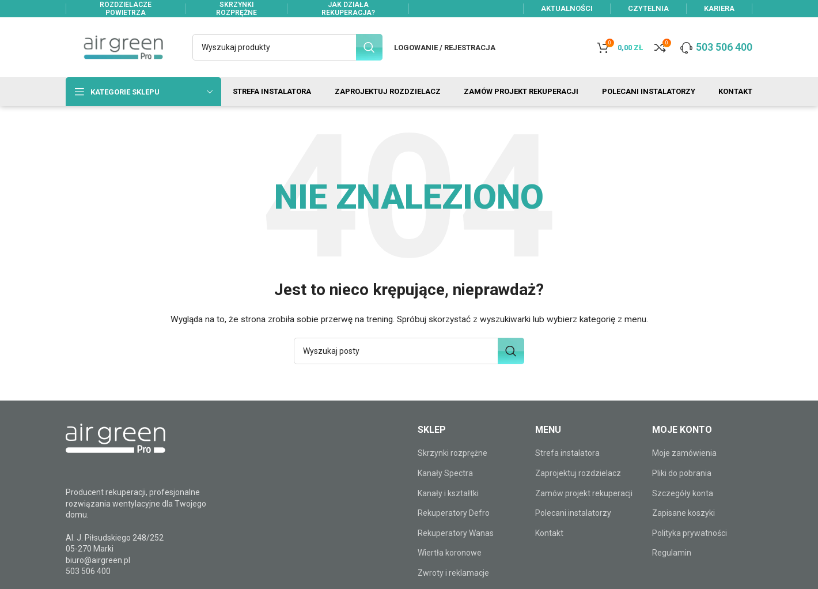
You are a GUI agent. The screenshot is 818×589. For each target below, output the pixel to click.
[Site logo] (123, 46)
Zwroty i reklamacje (453, 572)
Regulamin (671, 552)
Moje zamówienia (684, 453)
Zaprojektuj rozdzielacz (578, 473)
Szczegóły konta (682, 493)
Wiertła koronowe (450, 552)
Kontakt (549, 533)
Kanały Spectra (445, 473)
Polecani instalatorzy (573, 513)
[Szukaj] (287, 47)
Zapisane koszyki (683, 513)
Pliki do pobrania (681, 473)
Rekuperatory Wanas (456, 533)
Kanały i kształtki (448, 493)
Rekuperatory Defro (454, 513)
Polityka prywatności (689, 533)
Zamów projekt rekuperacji (584, 493)
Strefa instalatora (567, 453)
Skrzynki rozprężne (452, 453)
